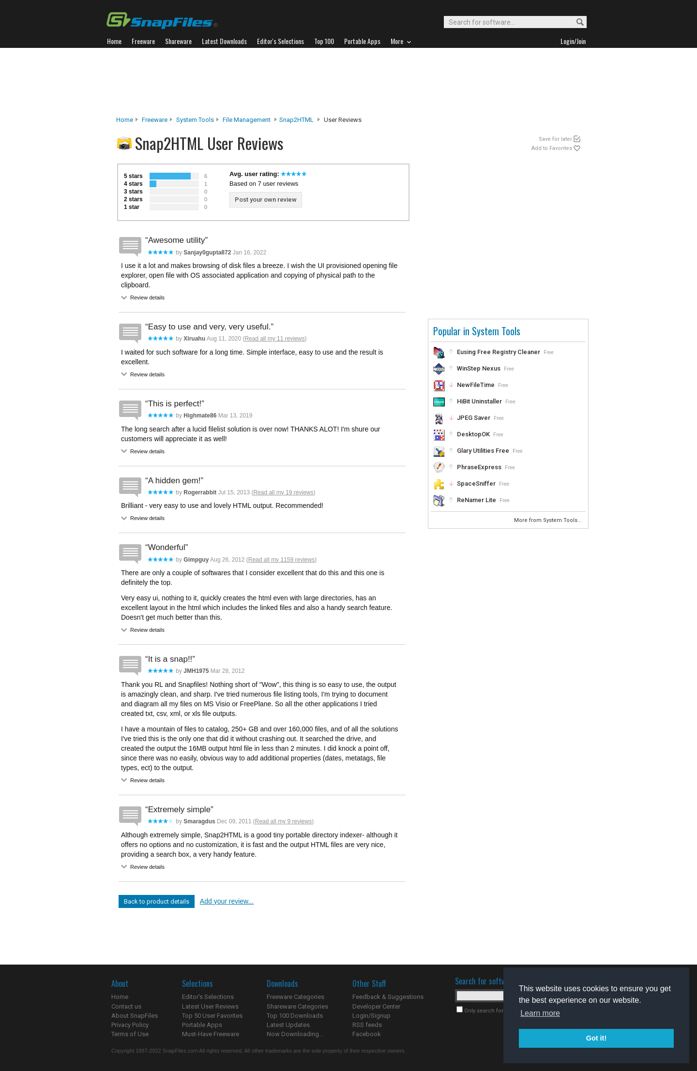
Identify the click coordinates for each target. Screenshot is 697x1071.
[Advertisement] (348, 82)
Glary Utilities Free (483, 450)
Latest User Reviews (210, 1006)
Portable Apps (202, 1024)
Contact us (126, 1006)
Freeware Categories (295, 996)
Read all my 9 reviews (283, 821)
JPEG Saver (473, 417)
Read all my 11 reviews (274, 338)
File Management (247, 119)
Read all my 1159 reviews (281, 559)
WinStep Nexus (478, 368)
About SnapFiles (134, 1015)
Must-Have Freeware (210, 1034)
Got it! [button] (596, 1038)
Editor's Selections (208, 996)
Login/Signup (371, 1015)
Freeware (154, 119)
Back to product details (156, 901)
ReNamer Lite (476, 500)
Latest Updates (288, 1024)
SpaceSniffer (476, 483)
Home (124, 119)
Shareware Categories (297, 1006)
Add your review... (227, 901)
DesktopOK (473, 434)
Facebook (366, 1034)
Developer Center (376, 1006)
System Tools (195, 119)
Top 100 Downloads (295, 1015)
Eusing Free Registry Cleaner (498, 352)
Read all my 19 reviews (283, 492)
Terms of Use (130, 1034)
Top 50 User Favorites (212, 1015)
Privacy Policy (130, 1024)
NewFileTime (476, 384)
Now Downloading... (295, 1034)
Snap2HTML (296, 119)
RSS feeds (367, 1024)
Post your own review (266, 199)
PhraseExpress (479, 467)
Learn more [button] (540, 1013)
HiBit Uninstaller (479, 401)
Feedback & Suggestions (388, 996)
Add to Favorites (551, 148)
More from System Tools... (548, 520)
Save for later (555, 139)
